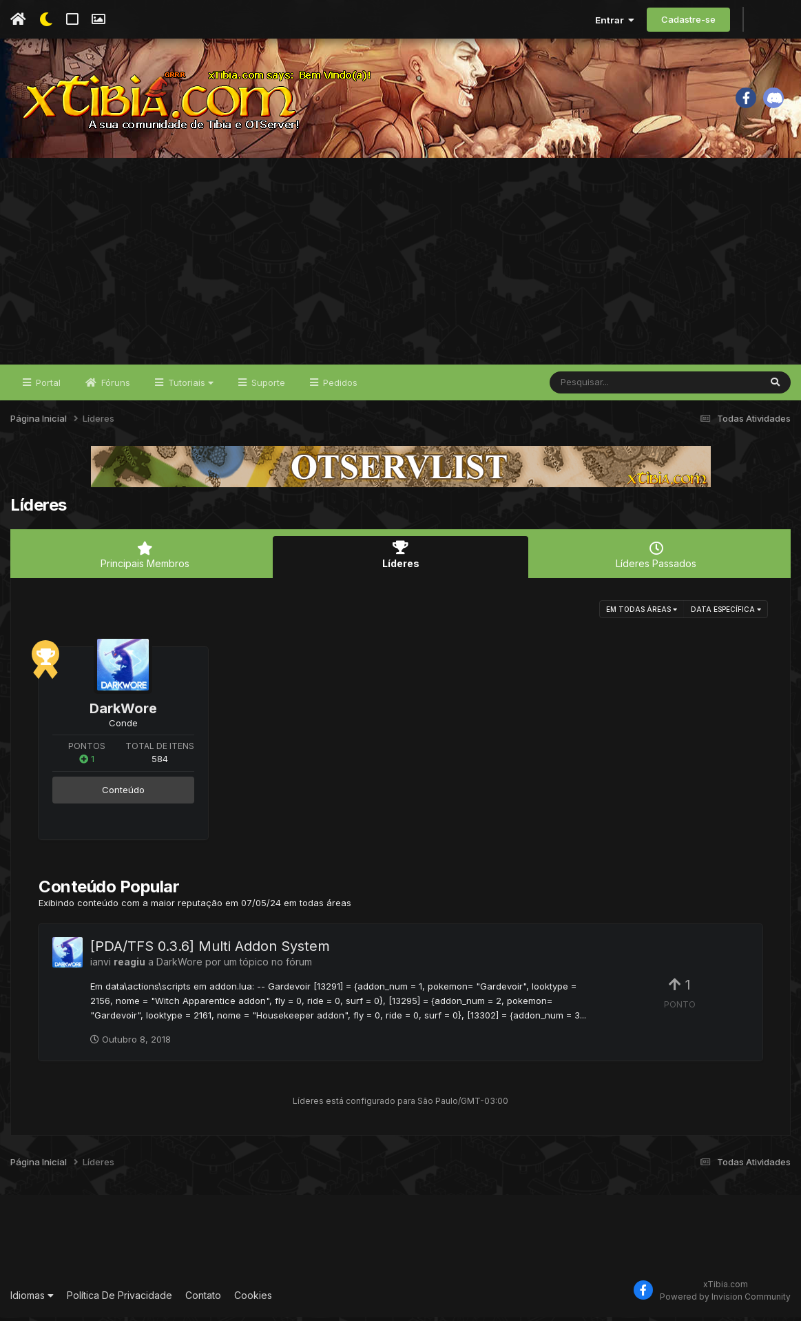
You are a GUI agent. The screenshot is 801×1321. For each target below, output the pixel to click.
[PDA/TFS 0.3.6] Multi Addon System (210, 951)
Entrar (614, 19)
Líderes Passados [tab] (656, 560)
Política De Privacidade (119, 1300)
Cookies (253, 1300)
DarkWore (123, 712)
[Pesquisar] (603, 387)
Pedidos (338, 387)
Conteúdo (123, 794)
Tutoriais (189, 387)
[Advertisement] (400, 266)
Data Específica (726, 613)
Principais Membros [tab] (145, 560)
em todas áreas (641, 613)
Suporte (267, 387)
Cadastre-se (688, 19)
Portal (47, 387)
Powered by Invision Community (725, 1301)
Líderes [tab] (400, 560)
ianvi (100, 966)
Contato (203, 1300)
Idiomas (32, 1300)
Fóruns (114, 387)
